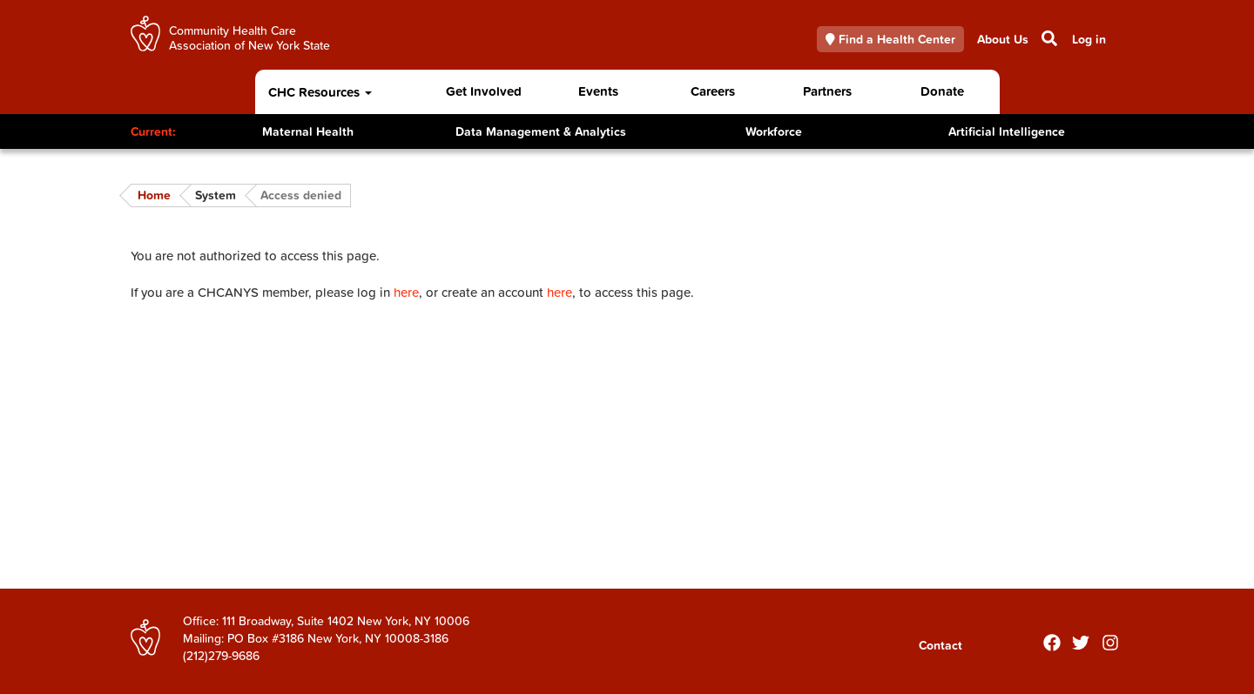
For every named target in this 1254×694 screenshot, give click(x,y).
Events (598, 91)
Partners (827, 91)
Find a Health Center (891, 39)
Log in (1089, 39)
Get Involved (484, 91)
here (406, 292)
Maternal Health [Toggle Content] (308, 131)
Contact (940, 645)
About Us (1002, 39)
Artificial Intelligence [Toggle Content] (1006, 131)
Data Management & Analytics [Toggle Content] (540, 131)
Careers (713, 91)
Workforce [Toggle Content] (773, 131)
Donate (942, 91)
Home (154, 195)
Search (1048, 38)
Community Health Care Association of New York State (249, 37)
